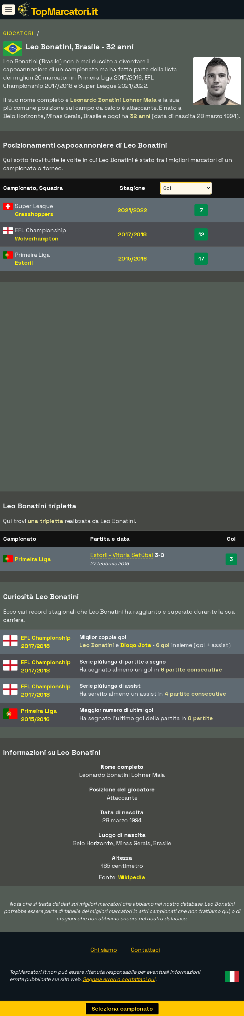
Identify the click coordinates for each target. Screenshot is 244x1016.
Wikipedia (131, 877)
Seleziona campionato (122, 1008)
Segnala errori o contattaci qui (119, 979)
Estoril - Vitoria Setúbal (121, 555)
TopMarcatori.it (64, 11)
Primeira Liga (33, 559)
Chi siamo (104, 949)
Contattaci (145, 949)
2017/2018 (132, 234)
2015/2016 (132, 258)
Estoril (24, 262)
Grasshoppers (34, 214)
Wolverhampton (36, 238)
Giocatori (18, 33)
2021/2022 (132, 210)
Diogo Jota (135, 645)
